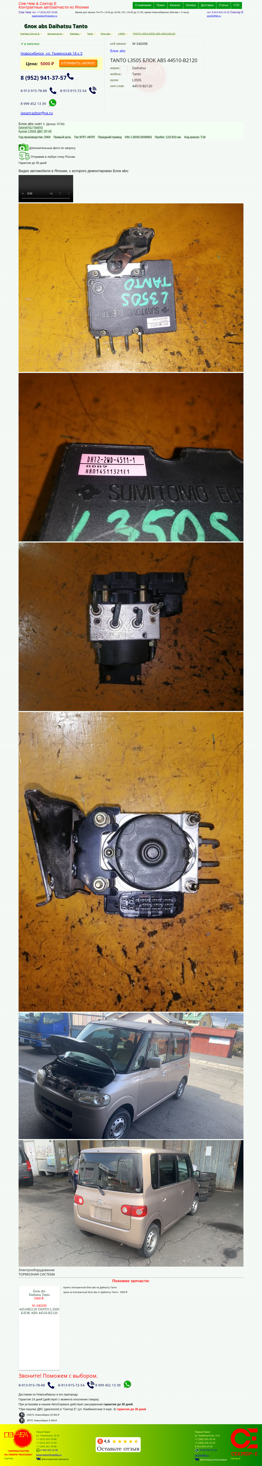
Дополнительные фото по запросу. (47, 148)
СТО (236, 5)
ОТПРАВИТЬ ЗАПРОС (78, 63)
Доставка (207, 5)
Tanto (90, 33)
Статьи (223, 5)
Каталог (175, 5)
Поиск (160, 5)
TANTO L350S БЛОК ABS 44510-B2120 (154, 33)
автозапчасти (55, 33)
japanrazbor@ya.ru (37, 113)
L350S (122, 33)
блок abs (106, 33)
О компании (143, 5)
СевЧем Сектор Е (30, 33)
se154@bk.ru (214, 16)
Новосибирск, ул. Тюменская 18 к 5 (51, 53)
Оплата (191, 5)
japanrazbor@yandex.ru (44, 16)
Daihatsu (75, 33)
